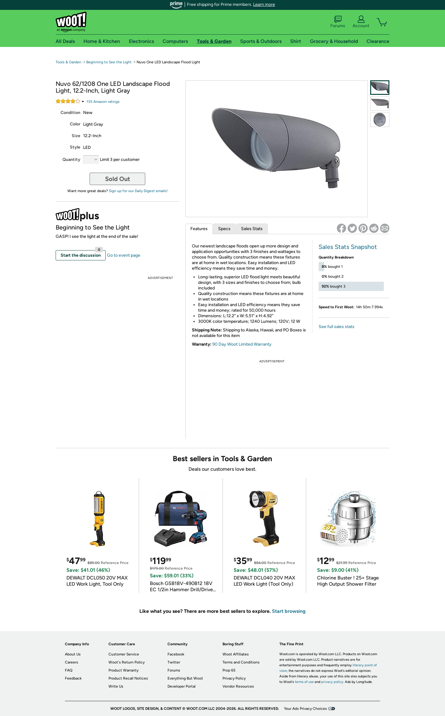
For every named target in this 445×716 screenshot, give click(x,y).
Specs (224, 228)
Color (75, 124)
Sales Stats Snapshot (348, 247)
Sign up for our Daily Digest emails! (138, 191)
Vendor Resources (238, 686)
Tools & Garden (68, 62)
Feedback (73, 678)
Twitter (173, 662)
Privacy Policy (234, 678)
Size (76, 135)
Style (75, 147)
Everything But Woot (185, 678)
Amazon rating (103, 101)
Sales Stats (252, 228)
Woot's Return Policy (126, 662)
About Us (73, 654)
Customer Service (123, 654)
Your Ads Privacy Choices (305, 708)
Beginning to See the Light (109, 62)
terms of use (304, 682)
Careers (71, 662)
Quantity (71, 159)
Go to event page (123, 255)
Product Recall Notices (128, 678)
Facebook (175, 654)
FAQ (68, 670)
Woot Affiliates (235, 654)
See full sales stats (336, 326)
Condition (70, 112)
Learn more (264, 4)
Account (361, 21)
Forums (337, 21)
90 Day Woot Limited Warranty (242, 344)
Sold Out (117, 179)
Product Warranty (123, 670)
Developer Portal (181, 686)
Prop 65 (228, 670)
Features (199, 228)
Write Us (115, 686)
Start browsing (289, 611)
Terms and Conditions (241, 662)
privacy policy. (332, 682)
